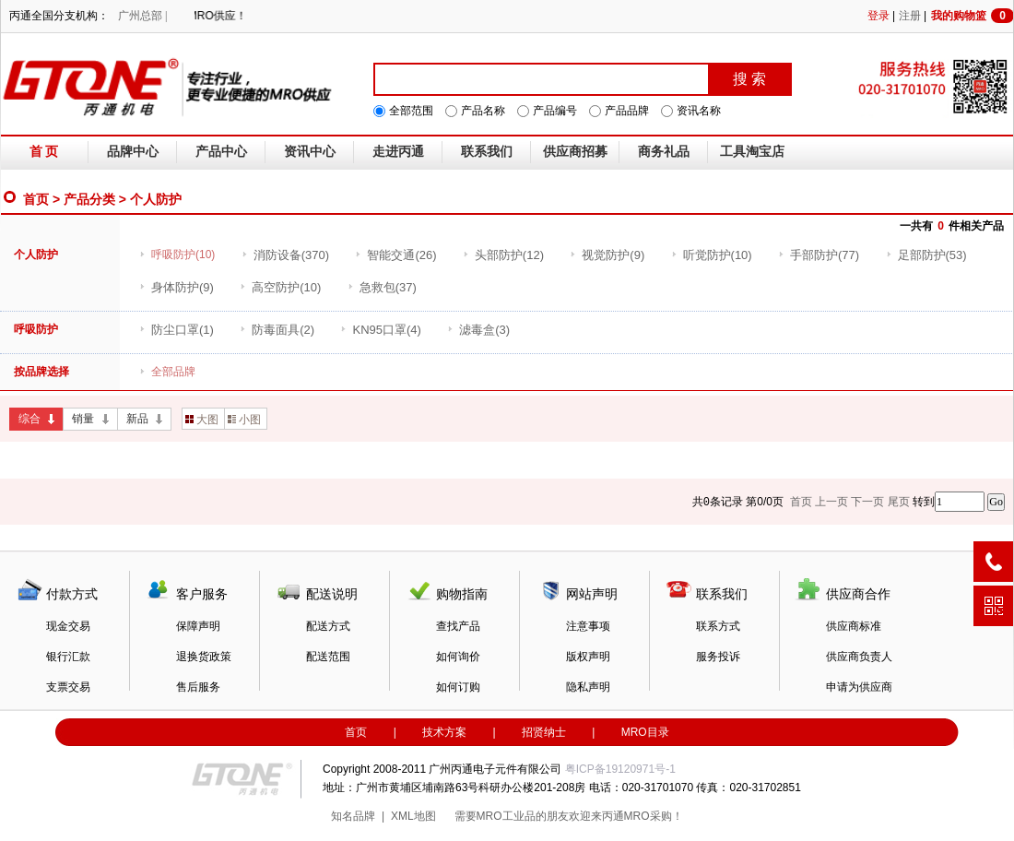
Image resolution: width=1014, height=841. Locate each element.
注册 (910, 15)
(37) (382, 287)
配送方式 (328, 626)
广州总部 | (142, 15)
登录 (878, 15)
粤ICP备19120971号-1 (620, 769)
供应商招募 (575, 152)
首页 (36, 199)
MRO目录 (645, 732)
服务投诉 (718, 656)
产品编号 (555, 110)
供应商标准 (853, 626)
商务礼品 (664, 152)
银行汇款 (68, 656)
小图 (244, 419)
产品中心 (221, 152)
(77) (818, 255)
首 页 (44, 152)
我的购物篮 (972, 15)
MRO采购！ (653, 816)
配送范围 (328, 656)
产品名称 (483, 110)
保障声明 (198, 626)
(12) (503, 255)
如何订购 (458, 687)
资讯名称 (699, 110)
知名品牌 (353, 816)
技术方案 (444, 732)
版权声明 (588, 656)
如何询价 (458, 656)
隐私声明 (588, 687)
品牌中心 (133, 152)
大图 (201, 419)
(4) (380, 330)
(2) (277, 330)
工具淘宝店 (752, 152)
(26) (395, 255)
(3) (478, 330)
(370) (285, 255)
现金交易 (68, 626)
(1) (176, 330)
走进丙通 (398, 152)
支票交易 (68, 687)
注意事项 (588, 626)
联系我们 (487, 152)
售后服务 (198, 687)
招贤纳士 (544, 732)
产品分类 (89, 199)
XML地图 (413, 816)
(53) (926, 255)
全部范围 (411, 110)
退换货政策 (203, 656)
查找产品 (458, 626)
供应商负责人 (859, 656)
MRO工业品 (506, 816)
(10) (711, 255)
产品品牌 (627, 110)
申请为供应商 (859, 687)
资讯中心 (310, 152)
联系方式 (718, 626)
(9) (607, 255)
